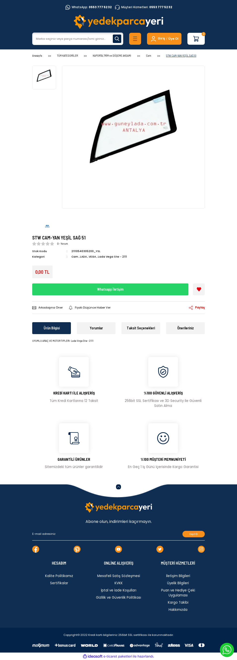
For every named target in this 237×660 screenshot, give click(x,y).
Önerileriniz (185, 328)
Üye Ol (173, 39)
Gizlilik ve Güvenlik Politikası (118, 597)
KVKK (119, 583)
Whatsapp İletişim (110, 289)
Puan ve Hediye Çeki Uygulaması (178, 593)
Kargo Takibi (178, 602)
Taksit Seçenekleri (141, 328)
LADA (83, 257)
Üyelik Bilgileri (178, 583)
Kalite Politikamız (59, 576)
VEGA (92, 257)
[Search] (77, 39)
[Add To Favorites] (199, 289)
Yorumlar (96, 328)
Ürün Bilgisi (52, 328)
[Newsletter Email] (118, 534)
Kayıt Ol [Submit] (193, 534)
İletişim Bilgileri (178, 576)
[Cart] (196, 39)
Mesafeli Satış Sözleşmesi (118, 576)
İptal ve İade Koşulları (118, 590)
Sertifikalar (59, 583)
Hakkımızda (178, 609)
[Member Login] (157, 38)
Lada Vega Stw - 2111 (112, 257)
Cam (74, 257)
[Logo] (118, 22)
